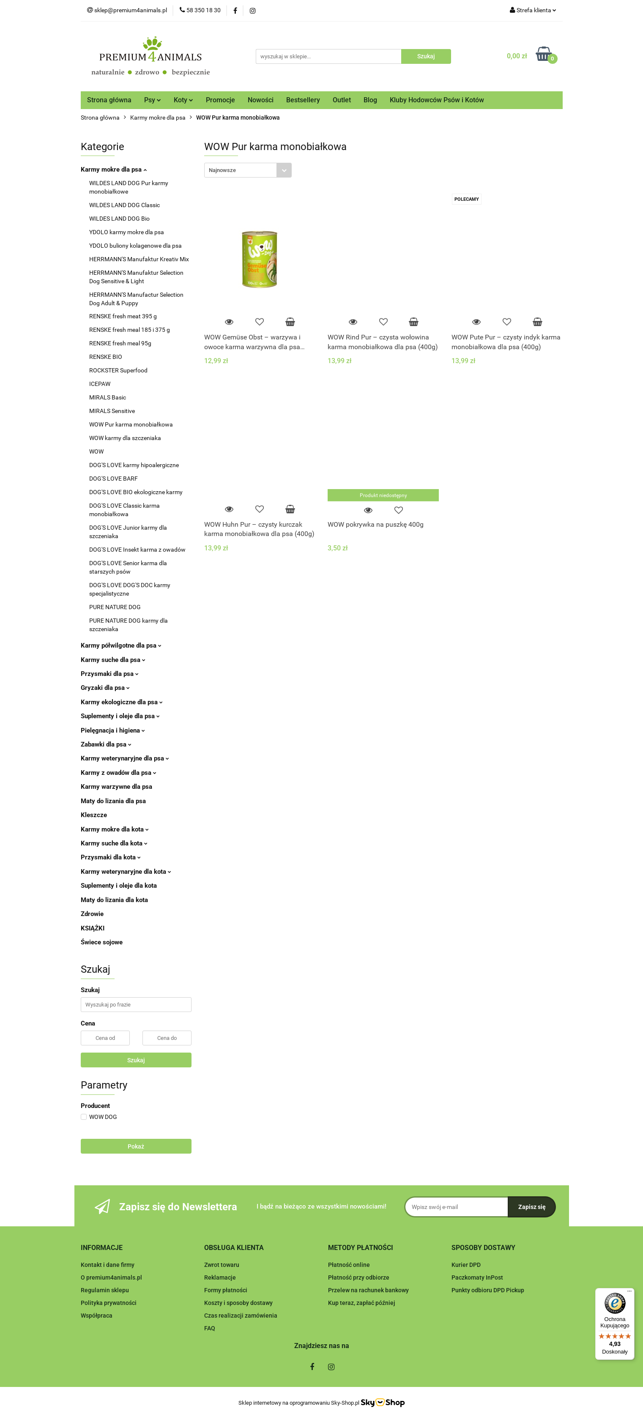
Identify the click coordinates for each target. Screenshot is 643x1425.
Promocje (220, 100)
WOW (96, 451)
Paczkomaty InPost (477, 1277)
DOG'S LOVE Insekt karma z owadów (137, 549)
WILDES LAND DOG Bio (119, 218)
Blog (370, 100)
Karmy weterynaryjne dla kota (126, 871)
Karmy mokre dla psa (114, 169)
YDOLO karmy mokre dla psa (126, 232)
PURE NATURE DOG (115, 607)
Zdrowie (92, 914)
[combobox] (248, 170)
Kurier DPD (466, 1264)
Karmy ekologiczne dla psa (122, 702)
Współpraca (96, 1315)
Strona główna (109, 100)
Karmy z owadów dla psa (118, 773)
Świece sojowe (102, 942)
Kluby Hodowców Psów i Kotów (437, 100)
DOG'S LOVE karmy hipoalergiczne (134, 465)
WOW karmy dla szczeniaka (125, 438)
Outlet (342, 100)
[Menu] (629, 1293)
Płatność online (349, 1264)
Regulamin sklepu (105, 1290)
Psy (152, 100)
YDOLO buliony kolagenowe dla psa (135, 245)
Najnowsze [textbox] (222, 170)
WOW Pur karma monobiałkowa (131, 424)
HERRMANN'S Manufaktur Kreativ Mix (139, 259)
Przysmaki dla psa (110, 674)
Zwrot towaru (221, 1264)
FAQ (209, 1328)
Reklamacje (220, 1277)
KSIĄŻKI (92, 928)
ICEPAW (99, 383)
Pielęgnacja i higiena (113, 730)
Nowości (261, 100)
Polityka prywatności (109, 1302)
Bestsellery (303, 100)
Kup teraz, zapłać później (361, 1302)
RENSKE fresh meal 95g (120, 343)
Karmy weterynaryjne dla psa (125, 758)
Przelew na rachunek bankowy (368, 1290)
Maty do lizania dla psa (113, 801)
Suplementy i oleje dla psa (120, 716)
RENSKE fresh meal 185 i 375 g (129, 329)
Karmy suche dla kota (114, 843)
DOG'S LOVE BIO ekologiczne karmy (136, 492)
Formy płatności (225, 1290)
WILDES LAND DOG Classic (124, 205)
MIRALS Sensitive (112, 411)
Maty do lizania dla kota (114, 900)
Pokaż (136, 1146)
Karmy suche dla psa (113, 660)
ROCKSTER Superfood (118, 370)
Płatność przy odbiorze (358, 1277)
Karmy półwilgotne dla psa (121, 645)
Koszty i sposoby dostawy (238, 1302)
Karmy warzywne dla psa (116, 786)
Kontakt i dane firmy (107, 1264)
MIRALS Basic (107, 397)
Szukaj (136, 1060)
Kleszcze (94, 815)
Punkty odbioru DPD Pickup (487, 1290)
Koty (183, 100)
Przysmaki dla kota (111, 857)
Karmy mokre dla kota (115, 829)
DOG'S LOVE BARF (113, 478)
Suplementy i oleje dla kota (119, 885)
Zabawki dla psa (106, 744)
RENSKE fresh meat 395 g (123, 316)
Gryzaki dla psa (105, 688)
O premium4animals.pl (111, 1277)
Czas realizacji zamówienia (240, 1315)
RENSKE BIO (105, 356)
